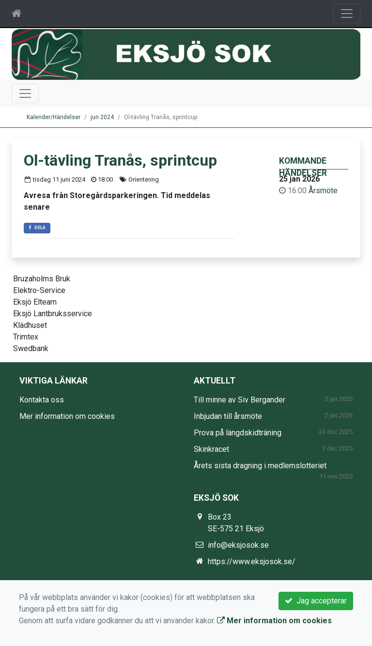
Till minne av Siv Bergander (239, 399)
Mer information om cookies (67, 416)
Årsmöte (323, 190)
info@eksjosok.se (238, 545)
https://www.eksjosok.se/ (251, 561)
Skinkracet (211, 449)
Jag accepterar (316, 600)
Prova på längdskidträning (237, 432)
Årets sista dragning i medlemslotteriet (260, 465)
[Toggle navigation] (346, 13)
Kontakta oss (41, 399)
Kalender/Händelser (53, 117)
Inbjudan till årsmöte (228, 416)
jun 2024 (102, 117)
